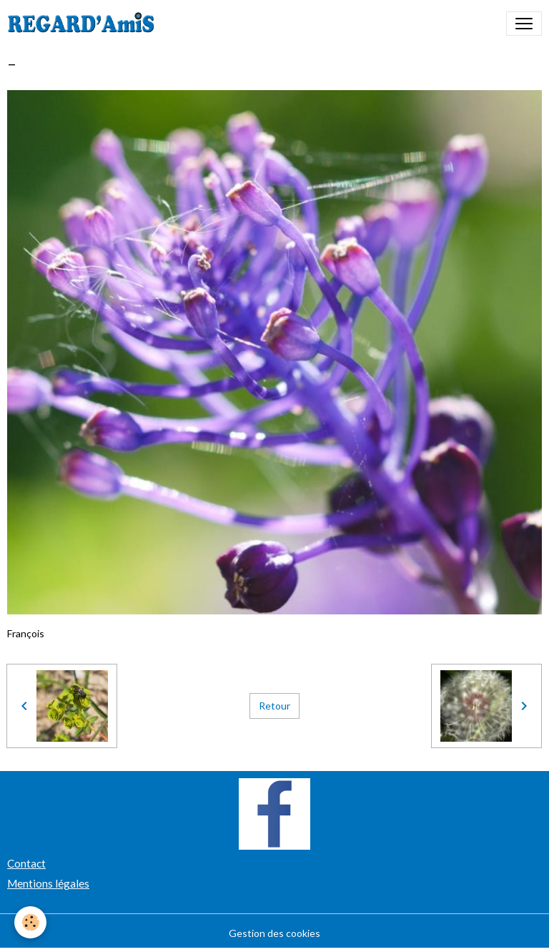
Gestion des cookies (274, 933)
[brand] (84, 23)
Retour (274, 706)
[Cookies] (30, 922)
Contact (26, 863)
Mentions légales (48, 883)
